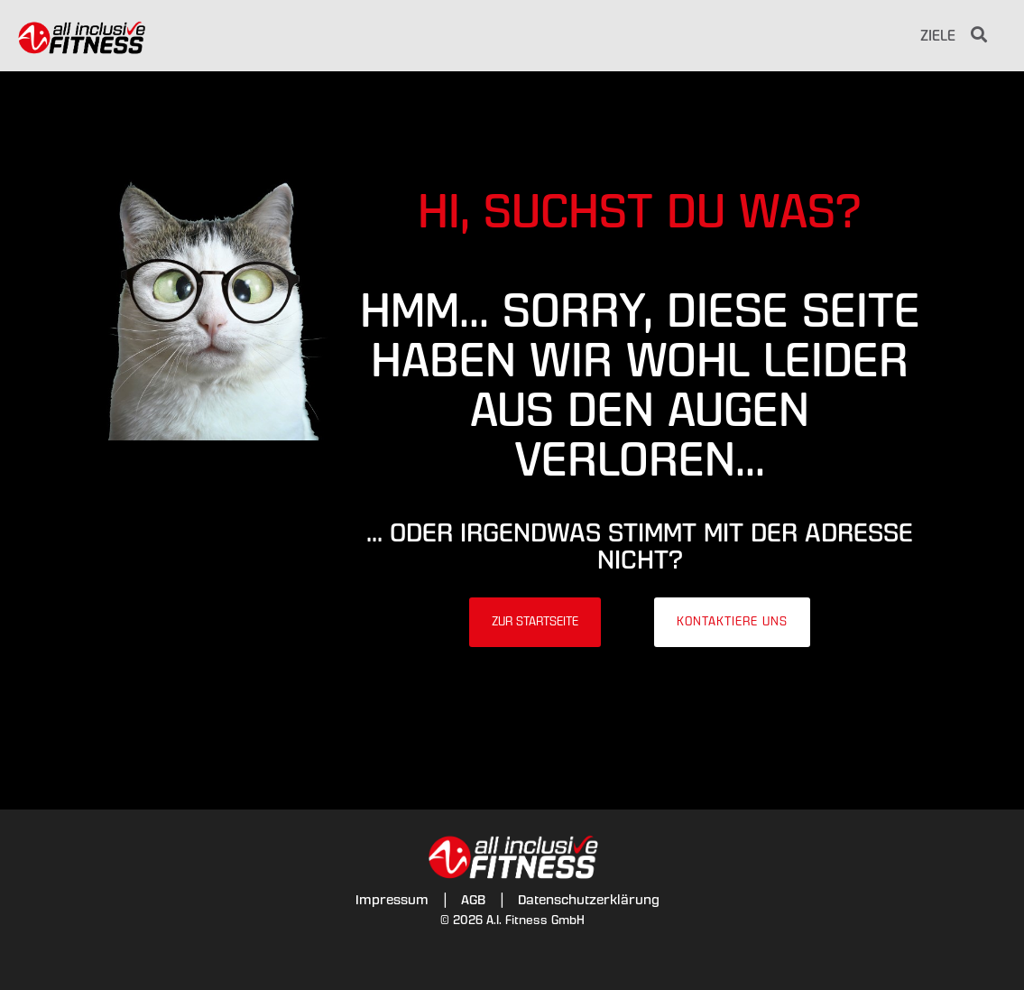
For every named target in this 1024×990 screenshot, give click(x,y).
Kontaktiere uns (732, 621)
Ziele (937, 35)
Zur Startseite (535, 621)
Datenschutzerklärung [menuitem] (589, 900)
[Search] (978, 36)
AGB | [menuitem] (482, 900)
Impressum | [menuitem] (401, 900)
